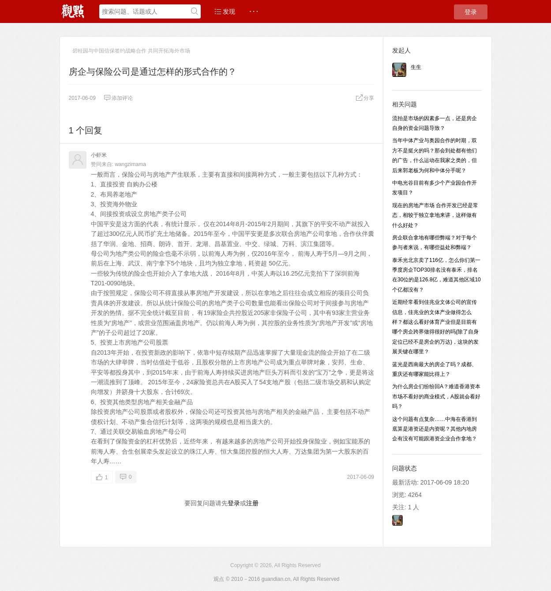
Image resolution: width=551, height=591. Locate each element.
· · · (253, 11)
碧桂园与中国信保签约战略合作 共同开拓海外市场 (131, 51)
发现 (225, 11)
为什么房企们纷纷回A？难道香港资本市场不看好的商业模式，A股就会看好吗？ (436, 396)
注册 (252, 503)
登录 (471, 11)
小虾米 (99, 155)
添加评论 (118, 98)
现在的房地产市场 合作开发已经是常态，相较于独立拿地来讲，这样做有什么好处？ (435, 215)
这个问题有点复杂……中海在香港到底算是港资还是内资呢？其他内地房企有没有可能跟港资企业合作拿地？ (434, 429)
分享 (365, 98)
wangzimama (130, 164)
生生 (416, 67)
